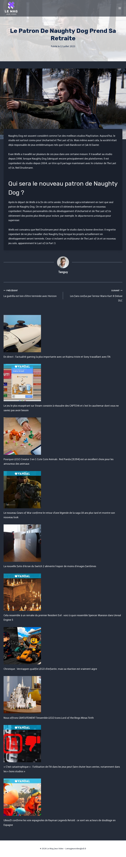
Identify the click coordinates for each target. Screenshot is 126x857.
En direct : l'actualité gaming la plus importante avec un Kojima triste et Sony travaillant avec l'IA (57, 356)
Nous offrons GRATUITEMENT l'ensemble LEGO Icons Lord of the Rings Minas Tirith (49, 717)
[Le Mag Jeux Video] (11, 8)
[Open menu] (119, 8)
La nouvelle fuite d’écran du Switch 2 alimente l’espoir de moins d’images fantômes (50, 566)
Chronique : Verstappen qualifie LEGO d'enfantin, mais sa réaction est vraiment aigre (50, 669)
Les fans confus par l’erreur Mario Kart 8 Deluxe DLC (93, 295)
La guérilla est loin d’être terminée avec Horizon (32, 293)
